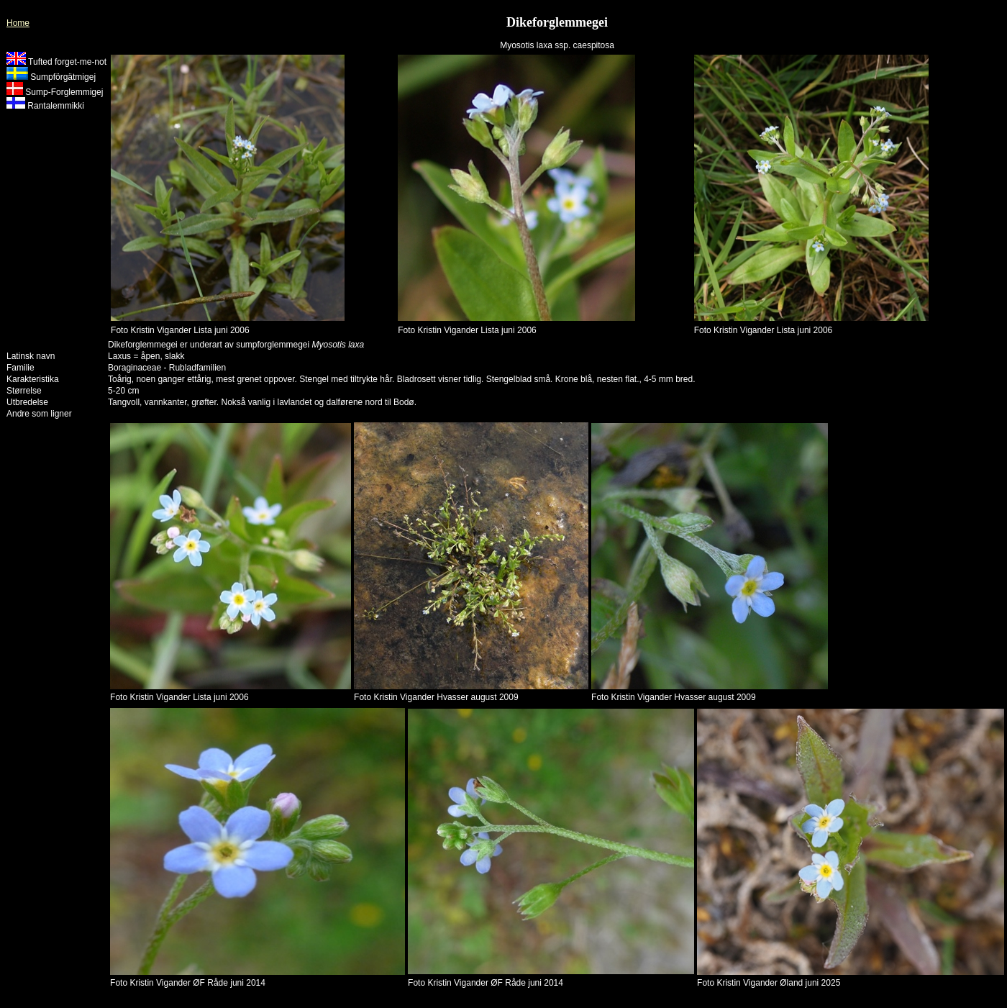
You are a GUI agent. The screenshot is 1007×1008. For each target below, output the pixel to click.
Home (17, 23)
